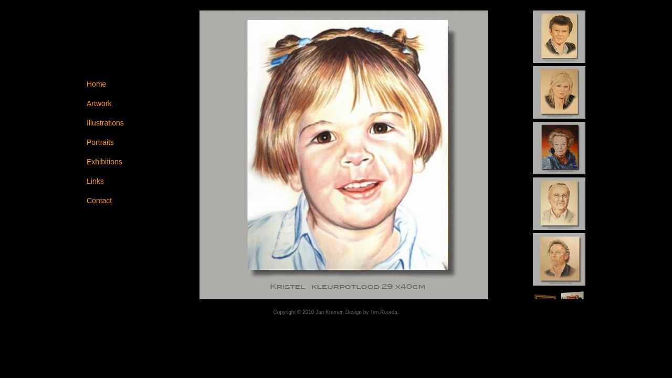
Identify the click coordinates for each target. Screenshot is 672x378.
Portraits (100, 142)
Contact (99, 200)
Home (96, 84)
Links (95, 181)
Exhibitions (104, 162)
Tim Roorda (383, 312)
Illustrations (105, 123)
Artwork (99, 103)
